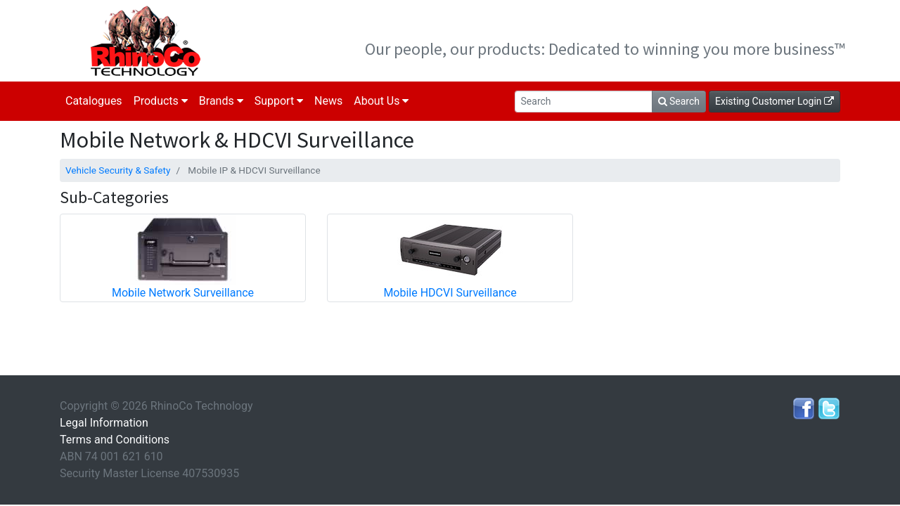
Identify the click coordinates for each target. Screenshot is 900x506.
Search (679, 101)
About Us (381, 101)
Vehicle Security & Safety (117, 170)
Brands (221, 101)
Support (279, 101)
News (328, 101)
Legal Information (104, 422)
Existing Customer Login (774, 101)
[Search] (583, 101)
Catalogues (93, 101)
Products (161, 101)
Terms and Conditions (114, 439)
